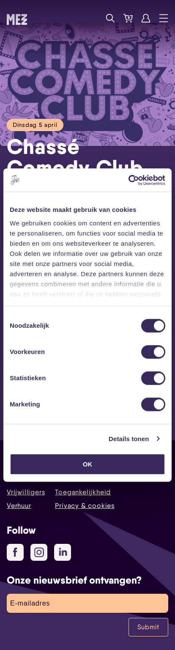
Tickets (128, 18)
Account (145, 18)
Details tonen (129, 438)
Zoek (110, 18)
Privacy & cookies (85, 506)
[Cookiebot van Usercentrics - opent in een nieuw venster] (128, 180)
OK (88, 464)
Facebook (18, 553)
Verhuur (19, 506)
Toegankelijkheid (83, 492)
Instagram (40, 553)
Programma (92, 18)
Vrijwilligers (26, 492)
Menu (163, 18)
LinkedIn (63, 552)
